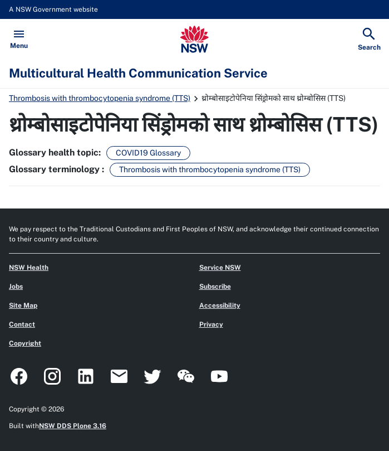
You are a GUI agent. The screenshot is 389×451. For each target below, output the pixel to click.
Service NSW (220, 267)
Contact (22, 324)
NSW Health (28, 267)
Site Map (23, 305)
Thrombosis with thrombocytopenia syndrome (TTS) (99, 98)
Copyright (25, 343)
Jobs (16, 286)
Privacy (211, 324)
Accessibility (219, 305)
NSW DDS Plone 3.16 (72, 426)
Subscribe (215, 286)
